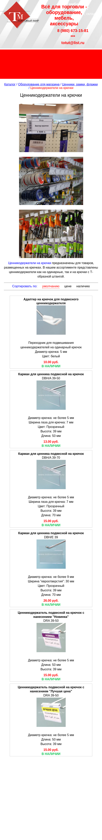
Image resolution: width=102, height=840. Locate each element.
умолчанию (50, 286)
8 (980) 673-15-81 (72, 30)
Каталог (10, 84)
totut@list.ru (72, 43)
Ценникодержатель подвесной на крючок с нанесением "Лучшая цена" (51, 689)
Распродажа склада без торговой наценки (51, 64)
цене (67, 286)
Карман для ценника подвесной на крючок (51, 374)
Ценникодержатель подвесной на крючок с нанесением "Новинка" (51, 614)
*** (73, 37)
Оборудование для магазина (38, 84)
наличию (83, 286)
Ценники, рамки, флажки (80, 84)
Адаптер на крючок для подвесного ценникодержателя (51, 301)
